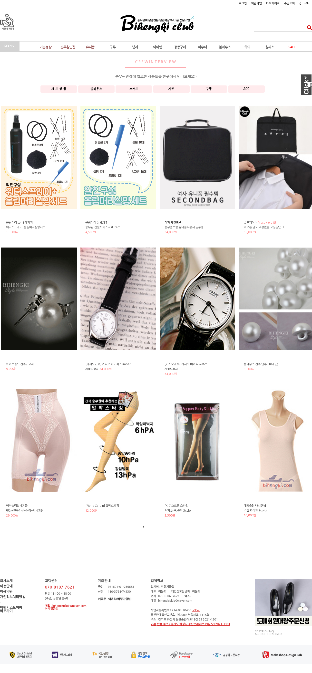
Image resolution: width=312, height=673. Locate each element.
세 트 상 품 (58, 89)
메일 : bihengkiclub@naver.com (66, 605)
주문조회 (289, 3)
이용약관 (6, 591)
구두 (113, 47)
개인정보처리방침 (12, 597)
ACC (246, 89)
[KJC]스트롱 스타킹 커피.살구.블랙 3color (178, 510)
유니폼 (90, 47)
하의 (247, 47)
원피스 (269, 47)
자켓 (171, 89)
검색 (308, 27)
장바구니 (304, 3)
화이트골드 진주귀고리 (20, 364)
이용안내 (6, 586)
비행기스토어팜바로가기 (11, 609)
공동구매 (180, 47)
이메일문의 (51, 608)
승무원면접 (67, 47)
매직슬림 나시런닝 (255, 505)
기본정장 (45, 47)
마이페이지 (273, 3)
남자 (135, 47)
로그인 (243, 3)
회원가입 (256, 3)
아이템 (157, 47)
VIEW (196, 610)
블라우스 (225, 47)
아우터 (202, 47)
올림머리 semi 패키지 (19, 222)
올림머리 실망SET (96, 222)
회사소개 (6, 580)
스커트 (133, 89)
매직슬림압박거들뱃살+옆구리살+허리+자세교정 (24, 510)
